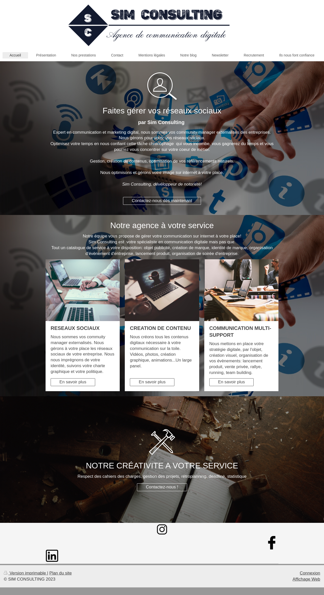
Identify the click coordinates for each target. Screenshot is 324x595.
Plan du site (60, 573)
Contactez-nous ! (162, 487)
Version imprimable (25, 573)
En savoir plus (72, 382)
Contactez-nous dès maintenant (162, 200)
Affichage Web (306, 579)
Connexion (310, 573)
